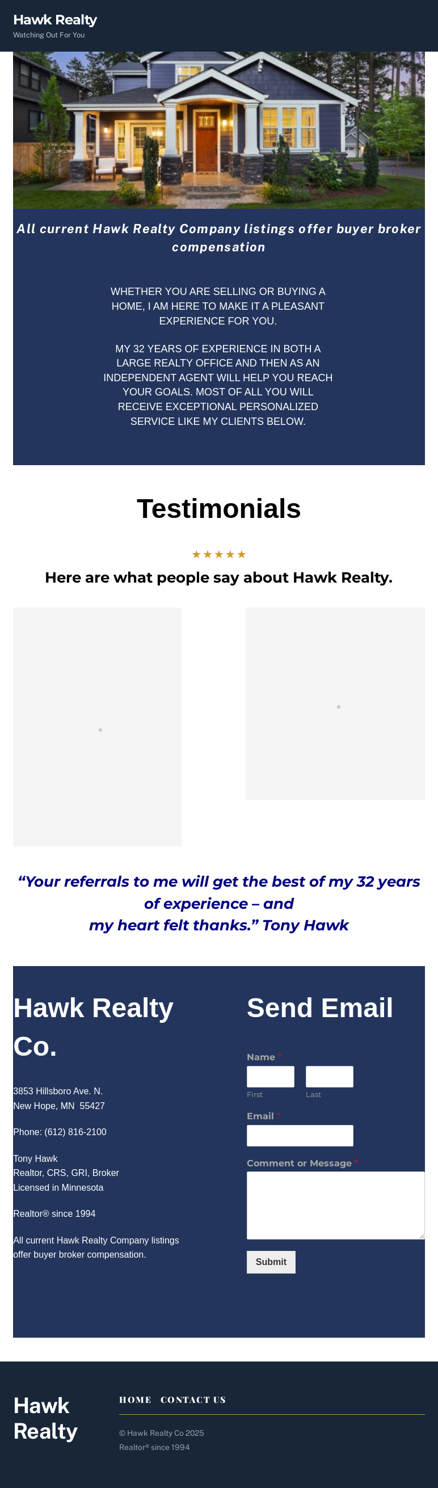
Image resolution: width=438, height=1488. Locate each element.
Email (263, 1116)
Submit (271, 1262)
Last (313, 1094)
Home (135, 1399)
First (255, 1094)
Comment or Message (302, 1163)
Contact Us (193, 1399)
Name (264, 1057)
